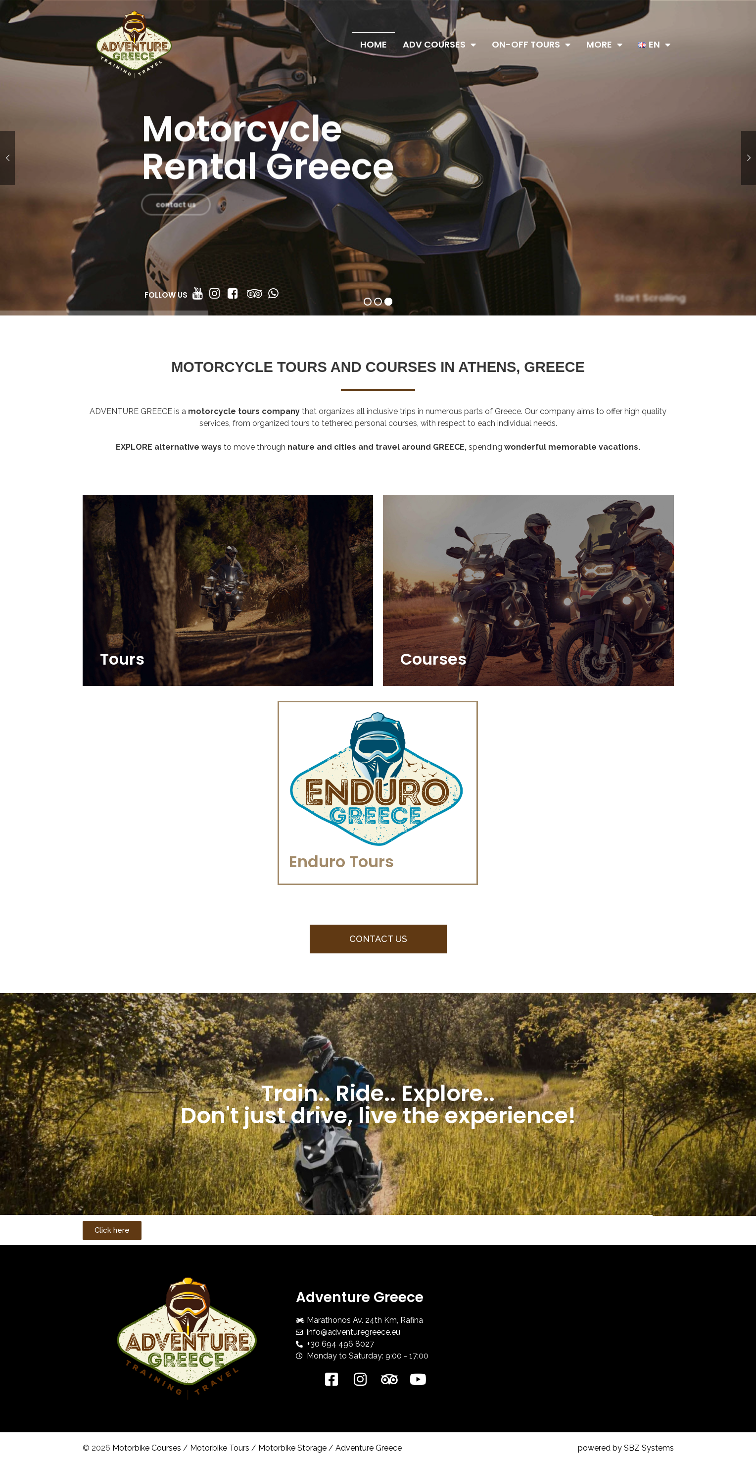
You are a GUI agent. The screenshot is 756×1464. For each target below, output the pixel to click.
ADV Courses (439, 44)
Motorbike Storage (292, 1448)
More (604, 44)
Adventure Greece (368, 1448)
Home (373, 44)
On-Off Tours (531, 44)
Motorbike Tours (219, 1448)
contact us (176, 222)
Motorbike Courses (146, 1448)
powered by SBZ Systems (626, 1448)
